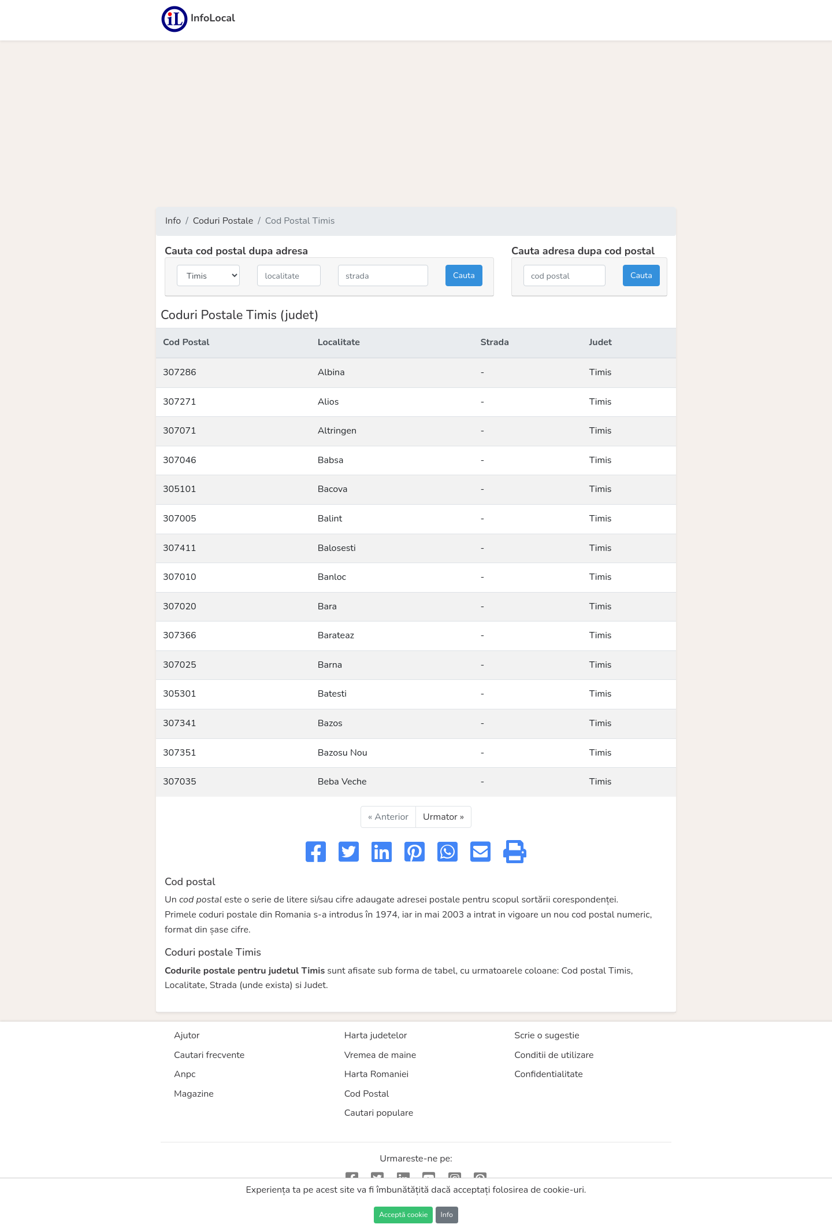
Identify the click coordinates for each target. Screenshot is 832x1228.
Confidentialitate (548, 1074)
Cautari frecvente (209, 1055)
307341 (179, 723)
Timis (600, 372)
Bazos (330, 723)
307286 (179, 372)
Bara (327, 606)
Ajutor (187, 1035)
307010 (179, 577)
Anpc (185, 1074)
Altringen (337, 430)
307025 (179, 665)
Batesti (332, 693)
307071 (179, 430)
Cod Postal (366, 1094)
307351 (179, 752)
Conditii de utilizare (553, 1055)
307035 (179, 781)
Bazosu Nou (342, 752)
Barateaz (336, 635)
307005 (179, 518)
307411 (179, 548)
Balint (330, 518)
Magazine (194, 1094)
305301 (179, 693)
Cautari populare (379, 1113)
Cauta (464, 275)
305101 (179, 489)
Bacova (333, 489)
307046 (179, 460)
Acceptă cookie (403, 1214)
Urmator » (443, 817)
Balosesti (337, 548)
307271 (179, 401)
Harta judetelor (375, 1035)
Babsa (331, 460)
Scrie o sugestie (546, 1035)
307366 (179, 635)
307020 (179, 606)
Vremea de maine (380, 1055)
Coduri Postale (223, 220)
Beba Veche (342, 781)
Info (173, 220)
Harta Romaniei (376, 1074)
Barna (330, 665)
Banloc (332, 577)
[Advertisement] (416, 124)
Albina (331, 372)
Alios (328, 401)
